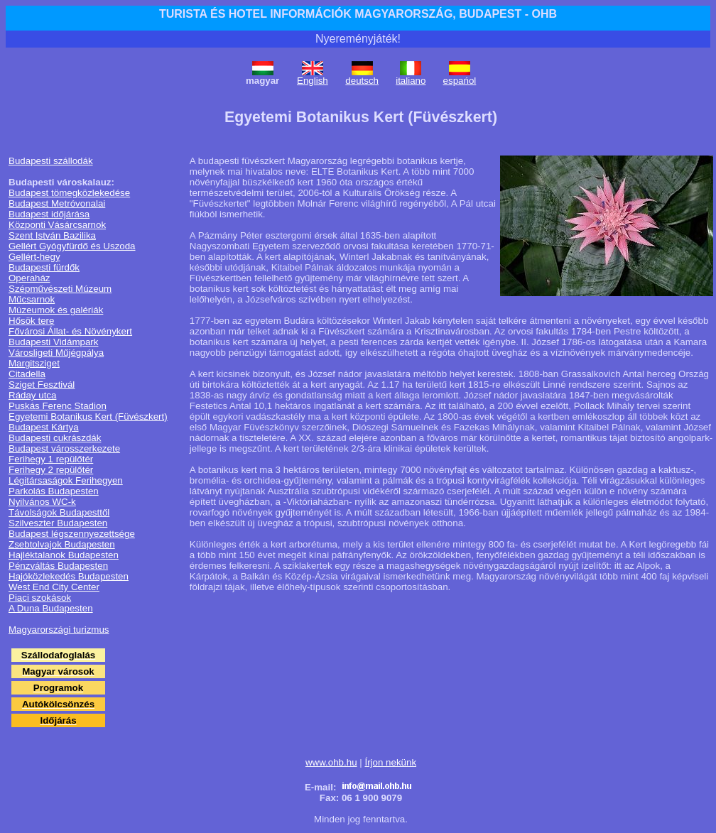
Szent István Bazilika (52, 235)
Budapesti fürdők (44, 267)
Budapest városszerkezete (64, 448)
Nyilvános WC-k (42, 501)
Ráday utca (32, 395)
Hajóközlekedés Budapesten (69, 576)
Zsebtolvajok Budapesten (62, 544)
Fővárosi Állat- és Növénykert (70, 331)
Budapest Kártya (44, 427)
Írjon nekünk (390, 762)
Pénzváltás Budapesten (58, 565)
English (312, 80)
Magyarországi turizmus (59, 629)
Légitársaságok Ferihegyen (66, 480)
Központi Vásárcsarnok (57, 224)
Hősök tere (31, 320)
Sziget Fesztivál (42, 384)
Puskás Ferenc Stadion (58, 406)
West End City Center (54, 587)
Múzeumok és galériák (56, 310)
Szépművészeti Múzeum (60, 288)
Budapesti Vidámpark (53, 342)
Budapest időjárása (49, 214)
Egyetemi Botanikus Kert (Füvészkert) (88, 416)
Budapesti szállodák (51, 161)
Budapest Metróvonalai (57, 203)
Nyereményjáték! (358, 39)
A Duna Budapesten (51, 608)
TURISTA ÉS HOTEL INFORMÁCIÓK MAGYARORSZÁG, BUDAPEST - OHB (358, 14)
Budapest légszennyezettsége (72, 533)
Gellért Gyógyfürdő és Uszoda (72, 246)
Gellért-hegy (34, 256)
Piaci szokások (40, 597)
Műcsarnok (32, 299)
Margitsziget (34, 363)
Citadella (27, 374)
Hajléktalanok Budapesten (64, 555)
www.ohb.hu (331, 762)
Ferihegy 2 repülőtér (51, 469)
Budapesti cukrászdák (55, 437)
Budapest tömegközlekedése (69, 192)
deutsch (362, 80)
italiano (410, 80)
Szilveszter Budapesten (58, 523)
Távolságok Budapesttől (59, 512)
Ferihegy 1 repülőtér (51, 459)
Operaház (29, 278)
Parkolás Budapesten (54, 491)
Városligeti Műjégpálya (56, 352)
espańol (460, 80)
